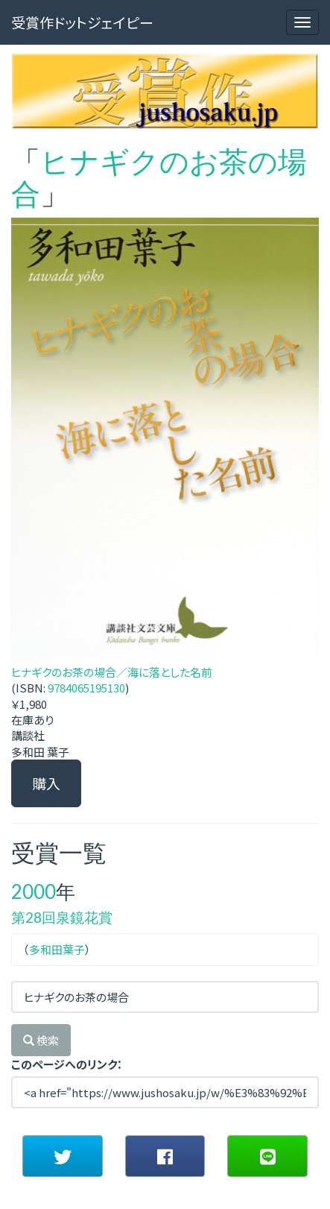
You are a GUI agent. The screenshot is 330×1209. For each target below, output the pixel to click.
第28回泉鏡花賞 (61, 917)
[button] (62, 1156)
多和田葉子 (57, 949)
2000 (33, 891)
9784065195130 (86, 687)
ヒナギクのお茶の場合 (159, 177)
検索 (41, 1040)
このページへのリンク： (67, 1064)
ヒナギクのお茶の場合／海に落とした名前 (111, 672)
